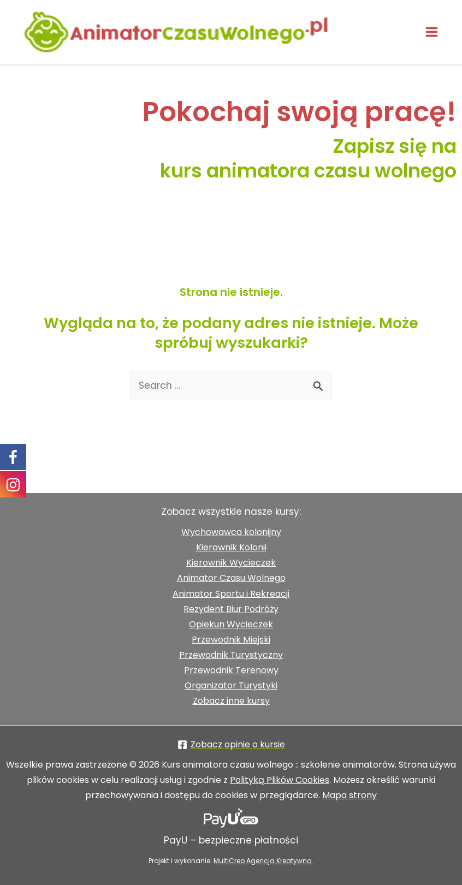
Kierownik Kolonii (231, 547)
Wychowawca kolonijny (231, 532)
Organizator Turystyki (231, 685)
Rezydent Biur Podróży (231, 609)
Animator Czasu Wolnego (231, 578)
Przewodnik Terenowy (231, 670)
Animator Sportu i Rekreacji (231, 593)
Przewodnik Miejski (231, 639)
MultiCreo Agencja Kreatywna (263, 860)
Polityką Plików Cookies (279, 780)
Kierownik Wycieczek (231, 562)
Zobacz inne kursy (231, 700)
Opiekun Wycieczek (231, 624)
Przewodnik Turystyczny (231, 655)
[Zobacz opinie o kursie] (231, 745)
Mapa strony (349, 795)
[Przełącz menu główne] (432, 33)
